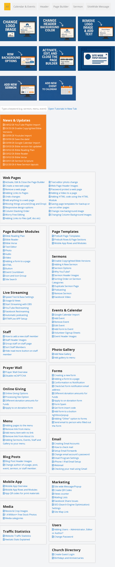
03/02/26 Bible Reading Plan (18, 150)
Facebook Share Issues (65, 500)
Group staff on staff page (17, 343)
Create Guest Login (63, 554)
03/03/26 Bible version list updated (22, 146)
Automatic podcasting (15, 315)
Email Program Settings (65, 458)
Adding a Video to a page (63, 193)
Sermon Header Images (65, 275)
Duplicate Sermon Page (65, 286)
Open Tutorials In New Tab (62, 108)
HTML (7, 264)
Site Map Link (60, 511)
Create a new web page (16, 185)
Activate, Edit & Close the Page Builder (24, 182)
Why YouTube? (61, 271)
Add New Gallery (61, 354)
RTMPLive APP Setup (15, 318)
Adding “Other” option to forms (69, 418)
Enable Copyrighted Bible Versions (71, 260)
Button (8, 268)
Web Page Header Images (63, 185)
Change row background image (66, 211)
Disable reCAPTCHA (14, 375)
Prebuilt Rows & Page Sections (69, 239)
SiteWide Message (98, 6)
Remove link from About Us (18, 436)
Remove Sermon (61, 293)
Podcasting (59, 289)
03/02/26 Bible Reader (15, 153)
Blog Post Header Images (17, 461)
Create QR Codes (62, 490)
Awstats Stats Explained (16, 539)
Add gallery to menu (63, 357)
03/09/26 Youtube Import (17, 135)
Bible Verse (10, 243)
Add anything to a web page (18, 200)
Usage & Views (11, 300)
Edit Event (58, 325)
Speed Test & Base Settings (18, 297)
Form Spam (59, 404)
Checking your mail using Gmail (69, 468)
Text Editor (10, 246)
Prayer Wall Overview (15, 372)
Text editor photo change (63, 182)
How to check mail (62, 447)
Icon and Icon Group (14, 275)
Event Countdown (13, 272)
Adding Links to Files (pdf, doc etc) (21, 218)
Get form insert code (64, 407)
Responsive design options (18, 207)
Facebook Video (61, 297)
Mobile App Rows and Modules (69, 243)
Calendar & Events (24, 6)
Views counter (60, 493)
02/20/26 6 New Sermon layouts (20, 164)
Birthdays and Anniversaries (68, 557)
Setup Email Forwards (64, 450)
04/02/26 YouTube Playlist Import (21, 124)
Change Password (62, 536)
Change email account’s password (70, 454)
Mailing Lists (59, 497)
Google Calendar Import (65, 314)
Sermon (78, 6)
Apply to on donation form (67, 400)
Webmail (57, 465)
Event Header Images (64, 336)
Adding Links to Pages (15, 193)
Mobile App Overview (15, 486)
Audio (7, 254)
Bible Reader (10, 239)
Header (44, 6)
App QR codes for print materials (21, 493)
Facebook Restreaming (16, 311)
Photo (7, 250)
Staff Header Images (14, 339)
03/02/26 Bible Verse (15, 157)
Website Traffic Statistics (17, 535)
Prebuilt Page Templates (66, 235)
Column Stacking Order (16, 211)
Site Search (10, 279)
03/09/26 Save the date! (16, 139)
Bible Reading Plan (14, 235)
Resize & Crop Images (15, 510)
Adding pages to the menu (18, 425)
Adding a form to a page (16, 261)
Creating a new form (64, 375)
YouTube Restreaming (16, 307)
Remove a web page (14, 189)
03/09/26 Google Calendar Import (21, 142)
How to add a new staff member (20, 336)
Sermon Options (61, 268)
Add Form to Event (62, 329)
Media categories (13, 518)
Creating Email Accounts (65, 443)
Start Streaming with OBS (17, 304)
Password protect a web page (65, 189)
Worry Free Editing (14, 214)
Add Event (58, 318)
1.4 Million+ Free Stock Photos (20, 514)
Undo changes (11, 196)
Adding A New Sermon (65, 264)
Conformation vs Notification (68, 382)
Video (7, 257)
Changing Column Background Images (70, 214)
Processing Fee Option (16, 396)
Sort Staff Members (14, 347)
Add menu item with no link (18, 432)
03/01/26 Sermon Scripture (18, 160)
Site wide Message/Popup (66, 486)
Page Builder (61, 6)
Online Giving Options (15, 393)
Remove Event (60, 321)
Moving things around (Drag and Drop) (24, 203)
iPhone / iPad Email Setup (66, 461)
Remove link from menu (16, 429)
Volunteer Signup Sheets (66, 332)
